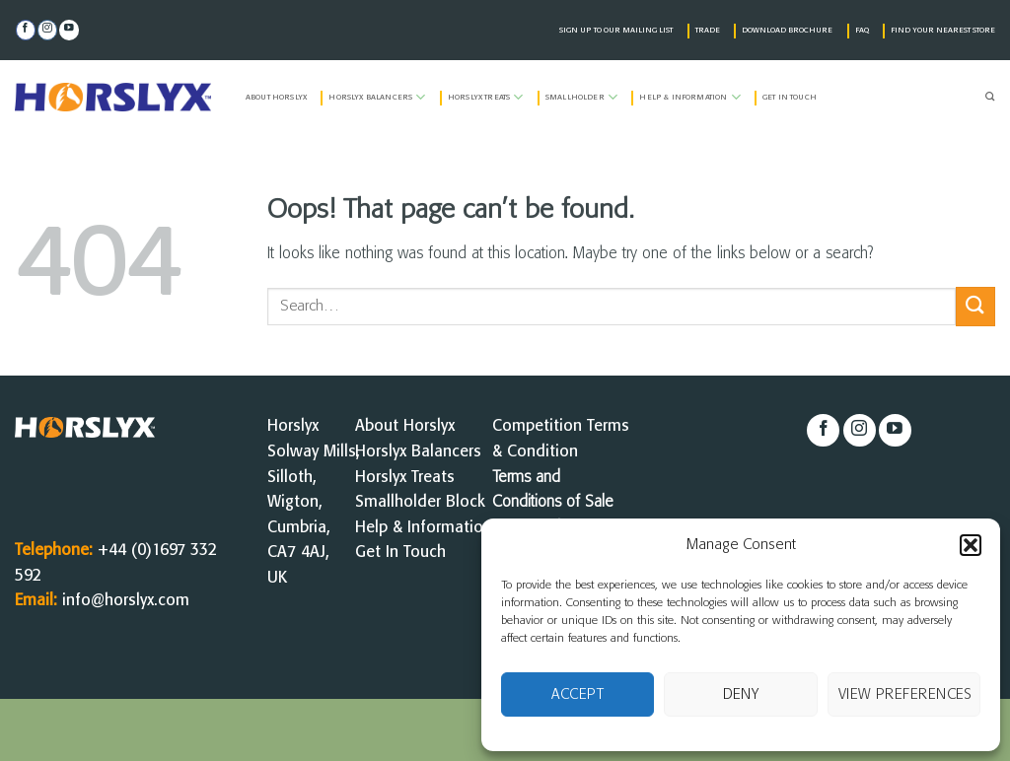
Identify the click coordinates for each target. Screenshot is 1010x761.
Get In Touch (400, 552)
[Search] (990, 97)
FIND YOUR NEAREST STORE (943, 31)
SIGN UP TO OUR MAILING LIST (616, 31)
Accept (577, 695)
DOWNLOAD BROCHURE (787, 31)
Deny (741, 695)
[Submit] (975, 306)
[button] (970, 545)
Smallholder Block (420, 502)
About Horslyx (276, 98)
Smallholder (581, 97)
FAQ (862, 31)
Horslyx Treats (486, 97)
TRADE (707, 31)
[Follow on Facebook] (26, 30)
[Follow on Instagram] (47, 30)
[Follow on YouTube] (69, 30)
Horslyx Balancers (376, 97)
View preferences (905, 695)
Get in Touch (789, 98)
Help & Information (689, 97)
